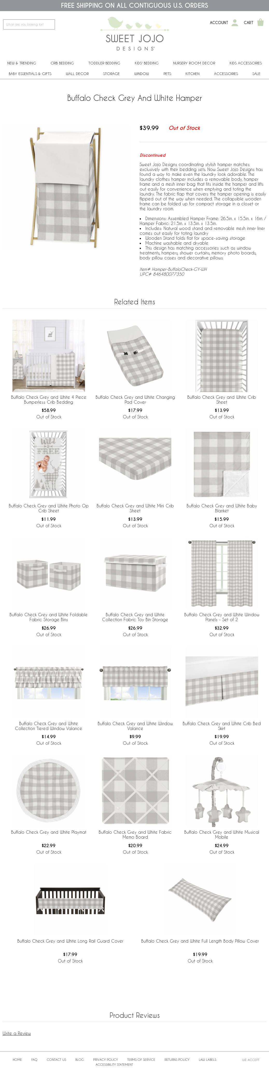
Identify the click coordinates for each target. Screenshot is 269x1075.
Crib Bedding (62, 63)
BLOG (79, 1059)
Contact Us (56, 1059)
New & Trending (21, 63)
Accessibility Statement (114, 1064)
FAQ (34, 1059)
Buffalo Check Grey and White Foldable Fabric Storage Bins (49, 617)
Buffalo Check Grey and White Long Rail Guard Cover (70, 940)
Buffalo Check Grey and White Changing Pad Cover (135, 399)
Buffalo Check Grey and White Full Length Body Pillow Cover (200, 940)
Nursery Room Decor (194, 63)
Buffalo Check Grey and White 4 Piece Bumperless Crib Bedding (48, 399)
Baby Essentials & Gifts (30, 73)
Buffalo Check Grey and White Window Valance (135, 726)
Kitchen (193, 73)
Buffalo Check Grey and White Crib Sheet (221, 399)
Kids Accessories (246, 63)
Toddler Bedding (104, 63)
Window (141, 73)
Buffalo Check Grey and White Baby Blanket (222, 508)
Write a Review (17, 1033)
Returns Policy (177, 1059)
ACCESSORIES (226, 73)
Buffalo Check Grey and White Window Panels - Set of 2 (221, 617)
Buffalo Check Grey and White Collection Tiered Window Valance (48, 726)
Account (219, 23)
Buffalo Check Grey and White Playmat (48, 832)
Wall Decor (77, 73)
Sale (256, 73)
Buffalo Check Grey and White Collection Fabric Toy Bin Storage (135, 617)
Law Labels (207, 1059)
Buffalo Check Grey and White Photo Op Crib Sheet (49, 508)
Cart (248, 23)
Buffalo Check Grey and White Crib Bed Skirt (222, 726)
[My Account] (235, 23)
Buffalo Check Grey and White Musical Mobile (221, 834)
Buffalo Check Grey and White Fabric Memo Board (135, 834)
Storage (111, 73)
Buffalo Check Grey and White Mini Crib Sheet (135, 508)
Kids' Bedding (147, 63)
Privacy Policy (105, 1059)
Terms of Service (141, 1059)
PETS (167, 73)
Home (17, 1059)
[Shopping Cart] (260, 22)
